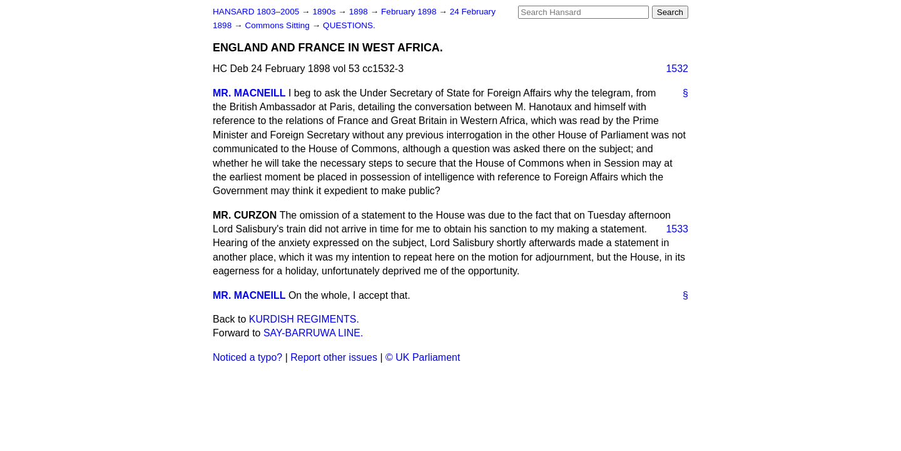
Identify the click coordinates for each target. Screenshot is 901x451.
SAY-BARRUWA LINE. (313, 333)
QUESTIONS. (349, 25)
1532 (677, 68)
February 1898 (410, 11)
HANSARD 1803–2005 (256, 11)
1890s (325, 11)
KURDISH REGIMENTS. (304, 319)
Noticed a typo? (247, 357)
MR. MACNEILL (249, 93)
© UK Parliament (422, 357)
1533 (677, 229)
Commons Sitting (278, 25)
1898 (359, 11)
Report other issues (333, 357)
